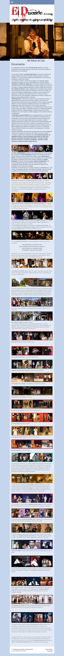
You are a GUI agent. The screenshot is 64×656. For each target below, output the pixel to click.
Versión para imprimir (18, 649)
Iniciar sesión (49, 649)
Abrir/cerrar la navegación (32, 2)
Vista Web (50, 651)
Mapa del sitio (29, 649)
